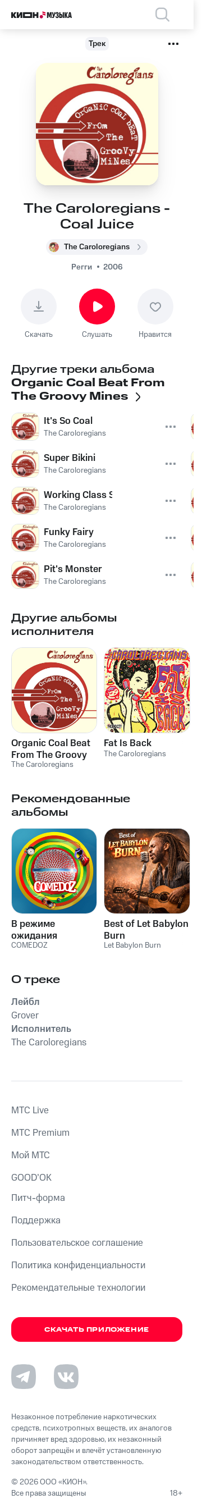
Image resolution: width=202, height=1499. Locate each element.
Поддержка (36, 1220)
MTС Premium (40, 1133)
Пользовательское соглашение (77, 1243)
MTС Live (30, 1110)
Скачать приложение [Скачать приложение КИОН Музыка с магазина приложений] (96, 1330)
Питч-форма (38, 1198)
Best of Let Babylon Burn (146, 929)
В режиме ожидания (34, 929)
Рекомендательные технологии (78, 1288)
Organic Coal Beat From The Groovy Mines (50, 749)
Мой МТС (30, 1155)
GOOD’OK (31, 1178)
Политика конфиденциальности (78, 1265)
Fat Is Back (128, 743)
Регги (81, 267)
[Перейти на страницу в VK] (66, 1376)
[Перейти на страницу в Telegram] (23, 1376)
